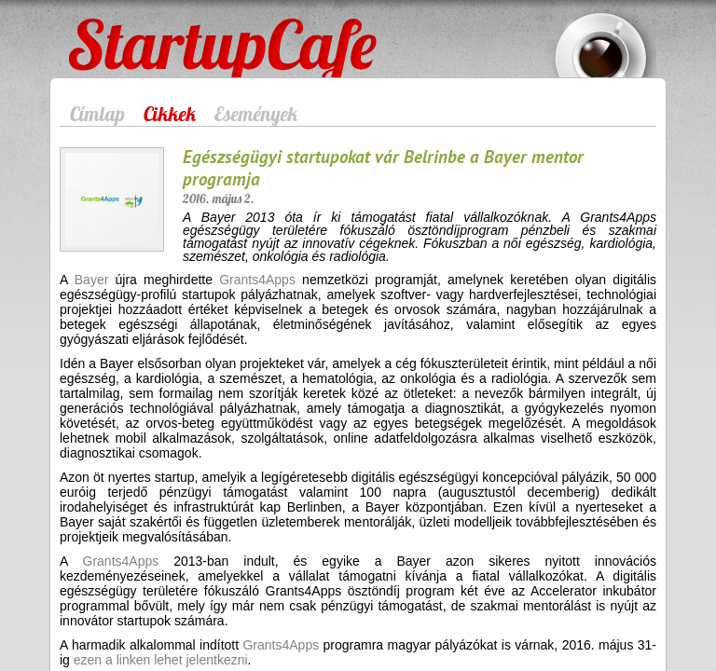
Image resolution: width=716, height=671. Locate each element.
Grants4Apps (257, 279)
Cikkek (170, 114)
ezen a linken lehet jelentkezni (161, 659)
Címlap (97, 114)
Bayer (92, 279)
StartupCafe (103, 30)
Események (255, 114)
